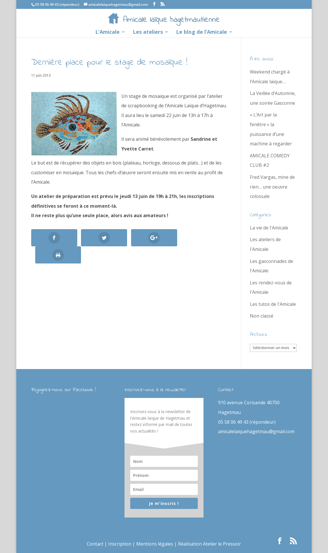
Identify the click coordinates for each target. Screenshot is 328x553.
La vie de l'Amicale (269, 228)
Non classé (261, 316)
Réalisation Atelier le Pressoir (209, 544)
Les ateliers (148, 32)
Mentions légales (154, 544)
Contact (95, 544)
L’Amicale (107, 32)
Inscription (119, 544)
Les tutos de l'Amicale (273, 304)
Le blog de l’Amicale (201, 32)
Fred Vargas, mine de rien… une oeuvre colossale (272, 186)
